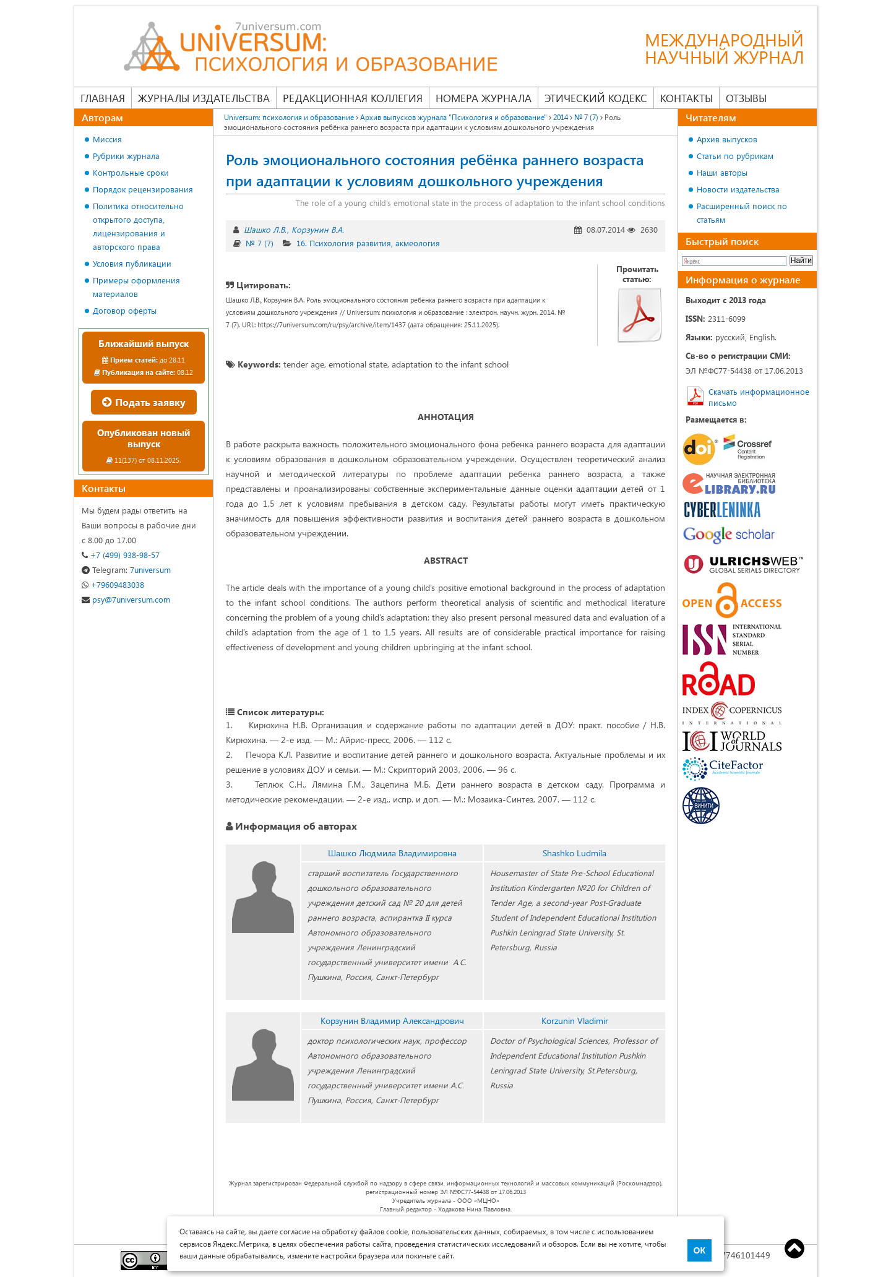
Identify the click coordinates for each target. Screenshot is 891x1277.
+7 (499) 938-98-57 (121, 554)
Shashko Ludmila (574, 853)
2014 (560, 117)
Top (794, 1248)
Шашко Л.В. (265, 229)
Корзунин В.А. (317, 229)
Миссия (107, 139)
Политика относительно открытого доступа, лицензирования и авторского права (138, 226)
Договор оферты (125, 310)
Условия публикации (132, 263)
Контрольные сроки (131, 172)
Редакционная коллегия (353, 98)
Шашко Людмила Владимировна (392, 853)
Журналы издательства (204, 98)
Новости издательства (738, 189)
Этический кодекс (595, 98)
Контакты (686, 98)
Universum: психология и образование (289, 117)
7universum (126, 569)
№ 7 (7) (586, 117)
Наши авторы (722, 172)
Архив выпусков (727, 139)
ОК (699, 1250)
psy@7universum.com (126, 599)
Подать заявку (144, 401)
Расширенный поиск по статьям (742, 212)
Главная (102, 98)
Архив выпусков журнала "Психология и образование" (453, 117)
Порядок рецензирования (143, 189)
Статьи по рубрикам (735, 155)
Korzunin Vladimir (574, 1020)
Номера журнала (484, 98)
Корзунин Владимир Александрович (392, 1020)
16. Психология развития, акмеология (368, 243)
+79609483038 (113, 584)
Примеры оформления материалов (136, 287)
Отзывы (746, 98)
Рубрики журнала (126, 155)
